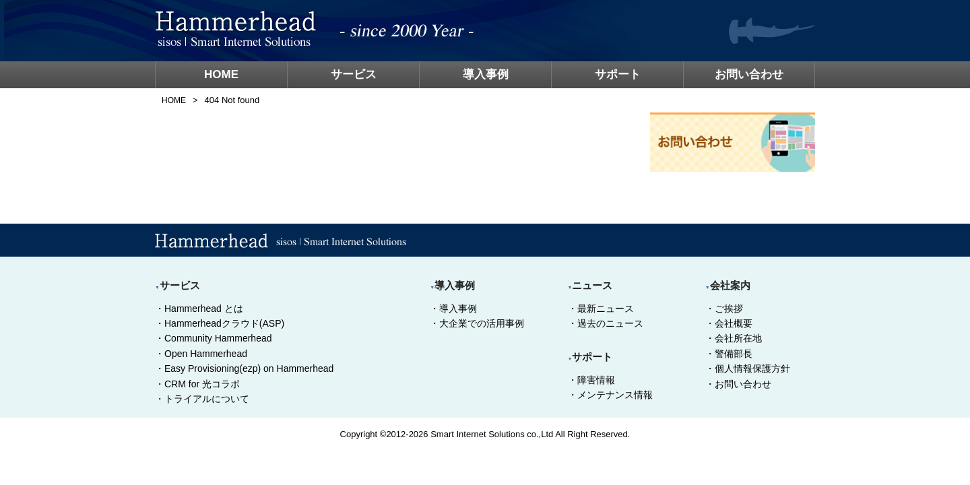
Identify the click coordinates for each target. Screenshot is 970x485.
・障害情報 (591, 380)
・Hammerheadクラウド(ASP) (219, 323)
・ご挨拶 (724, 308)
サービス (354, 74)
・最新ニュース (601, 308)
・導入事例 (453, 308)
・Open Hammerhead (201, 353)
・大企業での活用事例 (477, 323)
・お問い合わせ (738, 384)
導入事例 (486, 74)
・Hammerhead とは (199, 308)
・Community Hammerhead (213, 338)
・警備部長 (728, 353)
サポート (618, 74)
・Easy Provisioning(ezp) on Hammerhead (244, 368)
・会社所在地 (733, 338)
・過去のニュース (605, 323)
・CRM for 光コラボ (197, 384)
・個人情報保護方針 (747, 368)
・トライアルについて (202, 398)
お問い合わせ (749, 74)
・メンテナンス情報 (610, 394)
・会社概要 (728, 323)
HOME (221, 74)
